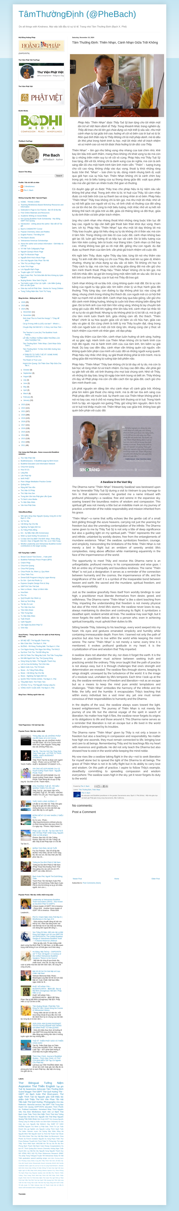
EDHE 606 (55, 1163)
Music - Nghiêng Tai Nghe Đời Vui (34, 676)
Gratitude (21, 1165)
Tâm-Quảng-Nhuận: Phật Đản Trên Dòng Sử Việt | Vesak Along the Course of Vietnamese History (48, 1008)
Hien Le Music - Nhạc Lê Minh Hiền (34, 589)
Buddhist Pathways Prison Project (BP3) (36, 560)
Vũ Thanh (46, 1185)
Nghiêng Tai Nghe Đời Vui (31, 527)
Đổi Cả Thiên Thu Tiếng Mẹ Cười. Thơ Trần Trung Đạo (41, 655)
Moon (27, 1168)
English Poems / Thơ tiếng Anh (32, 235)
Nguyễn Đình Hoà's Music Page (33, 258)
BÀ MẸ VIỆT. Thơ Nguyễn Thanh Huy (35, 641)
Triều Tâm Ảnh (29, 1180)
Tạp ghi (59, 1086)
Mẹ (44, 1105)
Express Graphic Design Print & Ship (35, 583)
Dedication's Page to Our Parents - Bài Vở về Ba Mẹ (41, 210)
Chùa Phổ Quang (27, 569)
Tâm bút (40, 1182)
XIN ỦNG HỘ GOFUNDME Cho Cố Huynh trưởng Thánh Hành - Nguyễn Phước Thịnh (47, 771)
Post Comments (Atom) (92, 883)
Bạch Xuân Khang (42, 1146)
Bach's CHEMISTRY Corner (31, 229)
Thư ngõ (52, 1178)
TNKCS (57, 1173)
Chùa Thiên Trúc (27, 574)
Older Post (155, 879)
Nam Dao (51, 1168)
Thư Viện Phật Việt (28, 458)
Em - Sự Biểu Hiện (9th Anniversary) (35, 533)
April (25, 390)
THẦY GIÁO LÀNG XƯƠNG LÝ (45, 801)
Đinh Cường (36, 1187)
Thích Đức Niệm (37, 1178)
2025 (23, 306)
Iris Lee (34, 1165)
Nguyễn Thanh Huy (56, 1151)
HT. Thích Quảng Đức (29, 1148)
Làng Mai (24, 473)
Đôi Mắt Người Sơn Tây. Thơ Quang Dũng (37, 658)
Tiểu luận (23, 1102)
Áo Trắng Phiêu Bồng (29, 530)
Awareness (31, 1089)
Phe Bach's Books (28, 238)
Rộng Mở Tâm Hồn (28, 487)
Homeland (43, 1109)
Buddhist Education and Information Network (38, 464)
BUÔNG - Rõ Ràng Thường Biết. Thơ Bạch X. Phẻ (40, 646)
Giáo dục (22, 1124)
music (36, 1131)
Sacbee (40, 1173)
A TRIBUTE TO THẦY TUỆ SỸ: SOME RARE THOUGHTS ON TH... (40, 356)
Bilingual (33, 1082)
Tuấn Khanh (25, 619)
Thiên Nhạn (96, 789)
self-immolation (27, 1187)
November (27, 315)
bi (62, 1185)
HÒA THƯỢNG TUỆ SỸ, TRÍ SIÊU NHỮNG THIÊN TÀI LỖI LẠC (46, 787)
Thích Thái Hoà (51, 1114)
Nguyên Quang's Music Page (32, 252)
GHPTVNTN (39, 1107)
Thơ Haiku (22, 1131)
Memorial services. (34, 1105)
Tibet (61, 1178)
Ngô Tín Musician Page (30, 255)
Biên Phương (55, 1158)
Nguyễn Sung (44, 1151)
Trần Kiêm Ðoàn (24, 1136)
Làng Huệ (49, 1165)
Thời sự (57, 1178)
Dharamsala (36, 1163)
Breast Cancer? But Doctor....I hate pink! (36, 557)
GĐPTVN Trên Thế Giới (30, 586)
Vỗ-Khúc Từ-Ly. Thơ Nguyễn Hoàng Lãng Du (38, 685)
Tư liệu (61, 1182)
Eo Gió (61, 1121)
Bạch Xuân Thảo (25, 1114)
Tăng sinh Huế (54, 1182)
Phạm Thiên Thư (57, 1139)
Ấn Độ (57, 1143)
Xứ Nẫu (59, 1185)
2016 (23, 428)
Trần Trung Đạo (27, 613)
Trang (28, 1156)
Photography (50, 1102)
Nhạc (50, 1109)
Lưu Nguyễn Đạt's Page (30, 269)
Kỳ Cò (43, 1165)
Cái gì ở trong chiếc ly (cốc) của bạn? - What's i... (42, 324)
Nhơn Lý (37, 1126)
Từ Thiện (31, 1185)
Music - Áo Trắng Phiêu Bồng (32, 670)
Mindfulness (36, 1112)
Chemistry (54, 1121)
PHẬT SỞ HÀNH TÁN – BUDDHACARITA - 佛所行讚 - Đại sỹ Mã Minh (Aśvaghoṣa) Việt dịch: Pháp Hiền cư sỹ (47, 990)
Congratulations (55, 1146)
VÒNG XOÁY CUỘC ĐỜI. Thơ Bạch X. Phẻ (37, 688)
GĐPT (48, 1105)
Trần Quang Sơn (49, 1180)
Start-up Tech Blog (28, 601)
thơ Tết (46, 1143)
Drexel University (46, 1163)
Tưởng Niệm (53, 1082)
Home (116, 879)
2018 (23, 422)
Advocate (41, 1089)
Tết (43, 1156)
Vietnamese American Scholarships (34, 241)
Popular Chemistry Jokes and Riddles (35, 232)
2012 (23, 442)
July (25, 380)
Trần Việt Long (58, 1180)
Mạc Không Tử (33, 1168)
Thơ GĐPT (37, 1092)
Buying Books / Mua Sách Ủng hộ (34, 280)
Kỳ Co (39, 1165)
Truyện (39, 1156)
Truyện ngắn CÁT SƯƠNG (31, 272)
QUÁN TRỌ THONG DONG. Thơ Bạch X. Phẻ (38, 679)
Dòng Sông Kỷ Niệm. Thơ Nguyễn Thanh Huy (38, 661)
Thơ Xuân (46, 1178)
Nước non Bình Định (43, 1121)
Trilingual (33, 1156)
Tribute (61, 1134)
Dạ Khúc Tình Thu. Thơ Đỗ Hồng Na (35, 652)
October (26, 370)
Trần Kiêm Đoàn (27, 610)
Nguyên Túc (29, 1126)
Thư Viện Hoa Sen (28, 493)
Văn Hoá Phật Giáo (28, 505)
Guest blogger (25, 1092)
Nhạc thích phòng (36, 1170)
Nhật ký (33, 1121)
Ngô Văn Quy (59, 1168)
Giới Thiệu (30, 1099)
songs (45, 1158)
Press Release (24, 1141)
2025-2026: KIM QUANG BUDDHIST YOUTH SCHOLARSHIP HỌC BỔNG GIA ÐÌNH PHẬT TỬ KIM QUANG (47, 1026)
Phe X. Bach (28, 190)
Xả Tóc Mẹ (25, 521)
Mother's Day (45, 1124)
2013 (23, 438)
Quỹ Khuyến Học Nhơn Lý (31, 598)
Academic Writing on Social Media (34, 216)
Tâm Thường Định (85, 789)
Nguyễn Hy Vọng (45, 1139)
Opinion (49, 1170)
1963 (49, 1158)
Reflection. (23, 1105)
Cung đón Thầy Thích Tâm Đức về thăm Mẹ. (49, 1161)
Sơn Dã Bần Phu (48, 1173)
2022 (23, 408)
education (48, 1107)
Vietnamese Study (51, 1156)
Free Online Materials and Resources (35, 213)
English (50, 1086)
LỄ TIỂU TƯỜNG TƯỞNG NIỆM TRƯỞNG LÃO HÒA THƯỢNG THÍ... (41, 339)
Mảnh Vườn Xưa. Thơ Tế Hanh (32, 667)
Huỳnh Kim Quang (26, 1107)
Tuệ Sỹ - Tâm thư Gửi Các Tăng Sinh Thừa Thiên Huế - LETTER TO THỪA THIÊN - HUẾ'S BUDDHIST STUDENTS (47, 754)
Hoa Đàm (24, 592)
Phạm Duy (28, 1173)
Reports (34, 1173)
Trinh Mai (21, 1180)
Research (54, 1153)
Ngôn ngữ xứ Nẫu (24, 1170)
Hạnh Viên (46, 1112)
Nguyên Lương (44, 1129)
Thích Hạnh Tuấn (57, 1129)
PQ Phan (38, 1153)
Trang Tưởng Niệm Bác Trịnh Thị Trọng (36, 291)
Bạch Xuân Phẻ (38, 1094)
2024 (23, 309)
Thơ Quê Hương (50, 1092)
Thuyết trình (33, 1141)
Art (27, 1094)
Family (61, 1163)
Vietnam (30, 1131)
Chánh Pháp (25, 563)
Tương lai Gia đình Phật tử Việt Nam (47, 862)
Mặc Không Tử (43, 1168)
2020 (23, 415)
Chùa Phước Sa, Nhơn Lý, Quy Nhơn (35, 572)
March (26, 393)
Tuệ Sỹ (22, 1089)
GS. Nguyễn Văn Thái (43, 1117)
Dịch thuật (41, 1119)
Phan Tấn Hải (56, 1099)
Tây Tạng (46, 1182)
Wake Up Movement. (51, 1136)
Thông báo (52, 1141)
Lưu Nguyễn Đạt (33, 1124)
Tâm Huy (34, 1136)
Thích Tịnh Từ (27, 1178)
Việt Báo (41, 1136)
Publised (25, 1109)
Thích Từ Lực (54, 1126)
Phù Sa (23, 595)
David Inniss (28, 1163)
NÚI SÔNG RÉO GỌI (26, 1153)
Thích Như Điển (38, 1114)
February (27, 397)
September (27, 373)
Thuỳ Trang (27, 1175)
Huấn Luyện (28, 1165)
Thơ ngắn (60, 1141)
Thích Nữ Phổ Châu (48, 1175)
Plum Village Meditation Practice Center (36, 482)
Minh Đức (22, 1168)
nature (20, 1187)
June (25, 383)
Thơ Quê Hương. (35, 1102)
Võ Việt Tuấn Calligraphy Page (32, 249)
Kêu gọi (27, 1129)
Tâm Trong (27, 1182)
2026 (23, 302)
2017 (23, 425)
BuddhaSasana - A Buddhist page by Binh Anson (39, 461)
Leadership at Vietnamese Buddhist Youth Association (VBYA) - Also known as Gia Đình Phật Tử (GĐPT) (48, 902)
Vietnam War (38, 1185)
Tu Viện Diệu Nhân (28, 502)
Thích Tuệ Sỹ (30, 1097)
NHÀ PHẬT (25, 479)
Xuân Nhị (53, 1185)
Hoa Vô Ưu (25, 470)
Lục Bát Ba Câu (33, 1151)
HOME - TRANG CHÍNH (30, 202)
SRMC (61, 1153)
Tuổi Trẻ (21, 1182)
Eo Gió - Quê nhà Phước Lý (31, 580)
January (26, 400)
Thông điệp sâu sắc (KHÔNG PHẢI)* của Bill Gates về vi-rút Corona (47, 737)
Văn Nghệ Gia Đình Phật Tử (31, 625)
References (47, 1153)
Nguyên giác (44, 1097)
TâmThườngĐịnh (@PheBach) (77, 14)
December (27, 312)
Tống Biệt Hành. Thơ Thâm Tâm (33, 682)
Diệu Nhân (52, 1131)
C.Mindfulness (29, 187)
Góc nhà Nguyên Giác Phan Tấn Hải (35, 261)
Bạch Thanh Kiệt (30, 1146)
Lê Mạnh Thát (57, 1112)
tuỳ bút (51, 1143)
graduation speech (29, 1158)
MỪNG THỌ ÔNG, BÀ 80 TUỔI (45, 848)
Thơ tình (40, 1099)
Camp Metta (30, 1161)
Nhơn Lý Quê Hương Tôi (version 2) (34, 536)
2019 (23, 418)
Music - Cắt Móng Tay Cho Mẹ (32, 673)
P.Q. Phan (56, 1170)
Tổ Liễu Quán (23, 1185)
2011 (23, 445)
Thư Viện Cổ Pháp (28, 490)
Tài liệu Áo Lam (27, 604)
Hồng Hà (60, 1131)
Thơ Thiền (38, 1086)
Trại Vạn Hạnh (38, 1180)
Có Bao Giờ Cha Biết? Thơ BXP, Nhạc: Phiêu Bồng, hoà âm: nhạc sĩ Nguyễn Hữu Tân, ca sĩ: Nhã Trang (40, 540)
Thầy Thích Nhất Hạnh (27, 1143)
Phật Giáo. (45, 1126)
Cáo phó (21, 1163)
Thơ (21, 1082)
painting (39, 1158)
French (28, 1139)
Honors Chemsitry (44, 1148)
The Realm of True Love (32, 360)
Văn (47, 1099)
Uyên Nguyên (26, 622)
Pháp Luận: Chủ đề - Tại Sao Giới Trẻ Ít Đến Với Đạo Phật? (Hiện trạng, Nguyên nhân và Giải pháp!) (48, 833)
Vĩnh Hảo (24, 628)
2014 (23, 435)
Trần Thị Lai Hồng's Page (30, 263)
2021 (23, 411)
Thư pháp (22, 1156)
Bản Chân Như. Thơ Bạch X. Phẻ (33, 643)
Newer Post (77, 879)
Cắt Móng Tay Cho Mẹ (29, 524)
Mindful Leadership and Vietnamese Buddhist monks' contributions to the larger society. (41, 545)
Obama (44, 1170)
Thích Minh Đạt (37, 1175)
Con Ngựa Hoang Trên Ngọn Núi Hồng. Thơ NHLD (40, 649)
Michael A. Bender (57, 1165)
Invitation (35, 1139)
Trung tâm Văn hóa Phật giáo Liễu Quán (36, 496)
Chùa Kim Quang (27, 467)
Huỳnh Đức (23, 1151)
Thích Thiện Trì (43, 1141)
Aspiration (25, 1086)
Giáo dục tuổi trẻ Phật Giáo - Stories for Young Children (42, 288)
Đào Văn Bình (29, 1117)
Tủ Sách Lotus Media (29, 499)
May (25, 387)
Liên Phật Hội (26, 476)
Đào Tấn (43, 1187)
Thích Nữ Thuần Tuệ (51, 1134)
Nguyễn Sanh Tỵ (37, 1134)
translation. (33, 1109)
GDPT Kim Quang (51, 1119)
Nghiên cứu (34, 1129)
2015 (23, 432)
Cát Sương (43, 1131)
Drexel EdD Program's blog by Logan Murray (38, 578)
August (26, 377)
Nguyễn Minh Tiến (25, 1134)
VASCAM (39, 1143)
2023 (23, 405)
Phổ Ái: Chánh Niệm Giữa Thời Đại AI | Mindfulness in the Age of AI (47, 918)
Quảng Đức (25, 485)
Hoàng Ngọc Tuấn (57, 1148)
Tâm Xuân (34, 1182)
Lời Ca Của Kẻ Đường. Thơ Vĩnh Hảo (35, 664)
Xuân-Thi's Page (27, 266)
